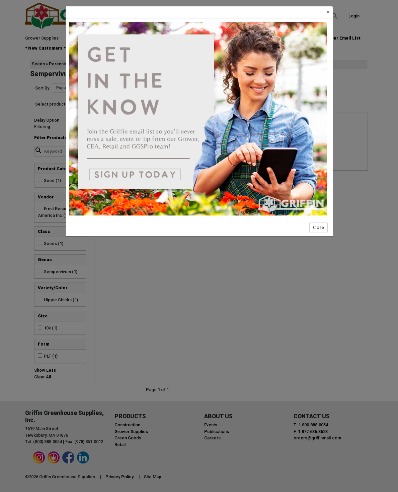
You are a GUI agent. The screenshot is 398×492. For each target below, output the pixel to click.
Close (318, 227)
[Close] (328, 12)
